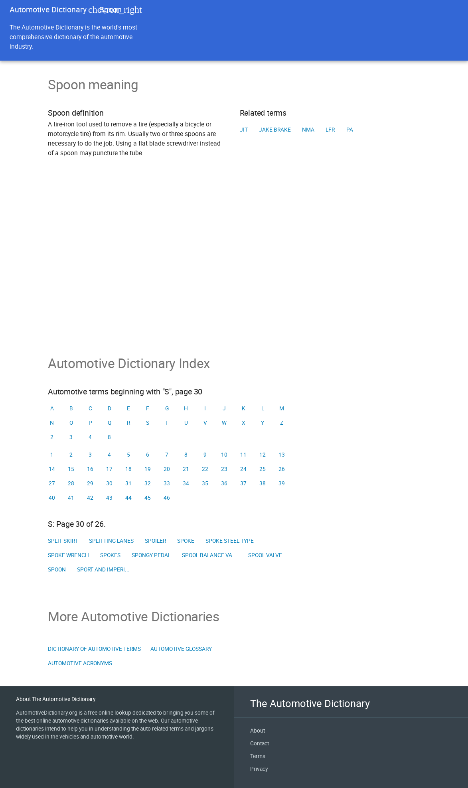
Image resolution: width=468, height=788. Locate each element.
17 (109, 469)
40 (52, 497)
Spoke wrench (68, 555)
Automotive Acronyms (80, 663)
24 (243, 469)
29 (90, 483)
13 (281, 454)
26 (281, 469)
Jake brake (275, 129)
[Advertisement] (234, 267)
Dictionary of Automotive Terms (94, 648)
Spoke (185, 540)
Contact (259, 743)
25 (262, 469)
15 (71, 469)
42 (90, 497)
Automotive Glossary (181, 648)
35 (205, 483)
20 (167, 469)
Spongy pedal (151, 555)
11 (243, 454)
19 (147, 469)
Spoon (57, 569)
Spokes (110, 555)
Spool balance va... (209, 555)
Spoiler (155, 540)
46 (167, 497)
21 (186, 469)
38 (262, 483)
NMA (308, 129)
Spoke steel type (229, 540)
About (257, 730)
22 (205, 469)
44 (128, 497)
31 (128, 483)
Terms (257, 756)
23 (224, 469)
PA (349, 129)
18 (128, 469)
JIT (244, 129)
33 (167, 483)
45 (147, 497)
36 (224, 483)
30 (109, 483)
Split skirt (63, 540)
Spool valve (265, 555)
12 (262, 454)
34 (186, 483)
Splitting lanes (111, 540)
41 (71, 497)
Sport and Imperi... (103, 569)
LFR (330, 129)
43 (109, 497)
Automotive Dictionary (48, 9)
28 (71, 483)
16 (90, 469)
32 (147, 483)
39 (281, 483)
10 (224, 454)
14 (52, 469)
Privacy (259, 768)
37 (243, 483)
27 (52, 483)
